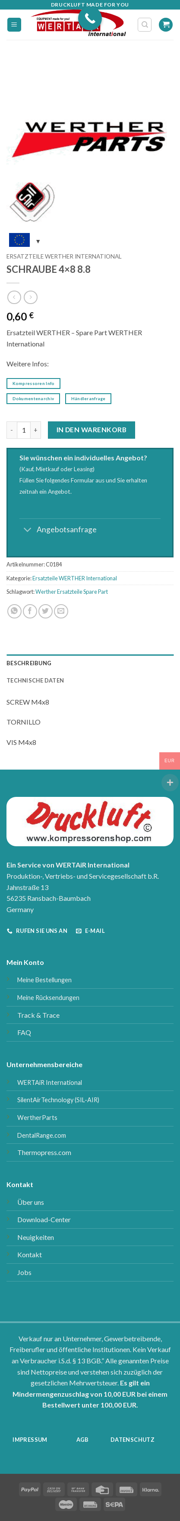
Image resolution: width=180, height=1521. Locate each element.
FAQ (24, 1032)
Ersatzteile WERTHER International (64, 256)
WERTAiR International (49, 1082)
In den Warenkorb (91, 430)
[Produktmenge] (24, 430)
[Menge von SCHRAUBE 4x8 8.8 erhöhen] (36, 430)
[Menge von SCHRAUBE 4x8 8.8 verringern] (11, 430)
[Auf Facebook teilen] (30, 611)
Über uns (30, 1202)
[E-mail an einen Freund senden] (61, 611)
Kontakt (29, 1254)
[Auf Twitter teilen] (45, 611)
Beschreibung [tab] (28, 663)
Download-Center (44, 1219)
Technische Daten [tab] (35, 680)
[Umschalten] (27, 530)
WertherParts (37, 1117)
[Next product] (14, 297)
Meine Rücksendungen (48, 997)
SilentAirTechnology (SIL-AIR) (58, 1100)
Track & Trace (38, 1015)
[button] (14, 25)
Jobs (24, 1272)
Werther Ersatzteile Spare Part (71, 591)
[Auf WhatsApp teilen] (14, 611)
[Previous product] (30, 297)
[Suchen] (145, 25)
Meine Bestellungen (44, 980)
